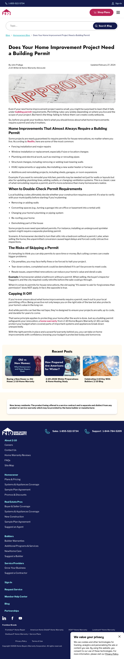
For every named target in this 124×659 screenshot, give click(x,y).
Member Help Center (16, 596)
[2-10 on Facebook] (12, 618)
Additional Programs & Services (21, 546)
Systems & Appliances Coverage (22, 484)
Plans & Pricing (13, 479)
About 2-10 (11, 440)
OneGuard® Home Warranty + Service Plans (23, 634)
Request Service (13, 589)
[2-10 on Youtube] (20, 618)
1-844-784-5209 (112, 431)
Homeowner (11, 474)
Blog (7, 603)
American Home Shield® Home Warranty (46, 630)
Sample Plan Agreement (17, 489)
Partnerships (12, 610)
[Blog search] (51, 25)
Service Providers (14, 563)
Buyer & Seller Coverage (17, 506)
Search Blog (105, 25)
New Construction (14, 516)
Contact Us (10, 450)
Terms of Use (37, 641)
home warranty (48, 321)
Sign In (118, 3)
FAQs (7, 460)
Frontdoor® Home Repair (15, 630)
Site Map (9, 465)
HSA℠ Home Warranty (78, 630)
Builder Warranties (14, 540)
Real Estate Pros (13, 502)
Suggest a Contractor (16, 573)
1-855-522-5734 (16, 3)
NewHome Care (13, 551)
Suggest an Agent (14, 527)
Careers (9, 445)
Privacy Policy (111, 654)
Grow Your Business (15, 568)
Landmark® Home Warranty (103, 630)
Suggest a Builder (14, 556)
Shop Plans (104, 12)
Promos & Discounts (15, 494)
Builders (9, 536)
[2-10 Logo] (6, 14)
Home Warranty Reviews (18, 455)
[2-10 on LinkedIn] (4, 618)
